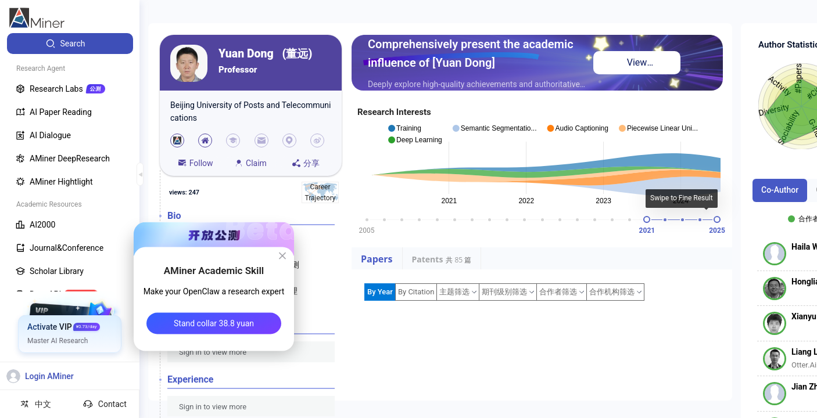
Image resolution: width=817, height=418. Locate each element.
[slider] (647, 219)
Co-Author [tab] (779, 189)
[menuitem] (70, 43)
